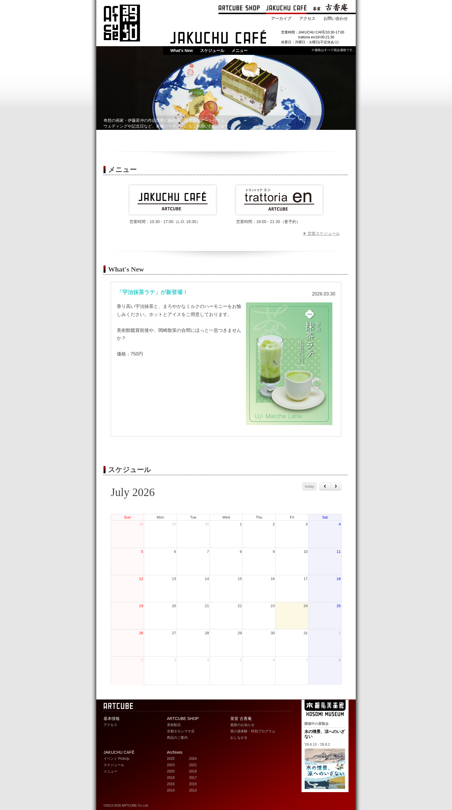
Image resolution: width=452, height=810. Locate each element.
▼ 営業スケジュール (321, 233)
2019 (193, 771)
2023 (171, 765)
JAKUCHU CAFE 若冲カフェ (218, 37)
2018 (171, 778)
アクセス (307, 18)
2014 (171, 790)
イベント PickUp (116, 759)
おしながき (239, 738)
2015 (193, 784)
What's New (181, 50)
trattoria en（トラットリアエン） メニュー (279, 199)
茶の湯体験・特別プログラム (252, 731)
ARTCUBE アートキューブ (121, 23)
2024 (193, 759)
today (309, 486)
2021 (193, 765)
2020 (171, 771)
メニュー (239, 50)
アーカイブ (281, 18)
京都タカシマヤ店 (181, 731)
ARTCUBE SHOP (239, 8)
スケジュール (212, 50)
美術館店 (174, 725)
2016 (171, 784)
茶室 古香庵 (330, 8)
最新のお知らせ (242, 725)
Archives (174, 752)
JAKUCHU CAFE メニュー (173, 199)
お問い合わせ (335, 18)
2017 (193, 778)
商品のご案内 (177, 738)
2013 (193, 790)
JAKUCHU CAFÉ (118, 752)
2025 (171, 759)
